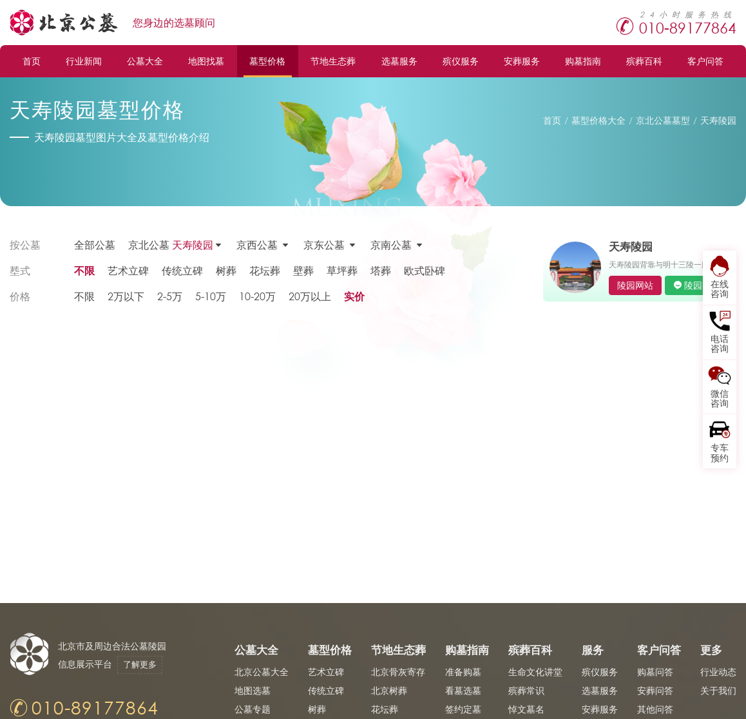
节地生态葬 (333, 61)
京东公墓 (324, 244)
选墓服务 (399, 61)
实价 (354, 296)
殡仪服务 (461, 61)
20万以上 (310, 296)
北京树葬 (389, 690)
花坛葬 (264, 270)
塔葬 (380, 270)
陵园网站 (635, 285)
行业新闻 (84, 61)
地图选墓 (252, 690)
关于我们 (718, 690)
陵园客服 (702, 285)
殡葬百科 (644, 61)
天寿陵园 (718, 120)
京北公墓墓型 (663, 120)
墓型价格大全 (598, 120)
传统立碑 (182, 270)
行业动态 (718, 672)
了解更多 (140, 664)
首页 (32, 61)
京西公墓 (257, 244)
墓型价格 (267, 61)
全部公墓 (94, 244)
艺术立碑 (128, 270)
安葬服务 (522, 61)
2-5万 (169, 296)
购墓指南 (583, 61)
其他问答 (655, 709)
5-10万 (210, 296)
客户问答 (705, 61)
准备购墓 (463, 672)
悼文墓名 (526, 709)
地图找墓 (206, 61)
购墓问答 (655, 672)
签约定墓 (463, 709)
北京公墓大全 (261, 672)
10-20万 (257, 296)
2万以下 (126, 296)
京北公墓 (170, 245)
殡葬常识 (526, 690)
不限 (84, 270)
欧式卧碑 (424, 270)
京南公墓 (391, 244)
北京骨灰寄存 (398, 672)
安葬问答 (655, 690)
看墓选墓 (463, 690)
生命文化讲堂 (535, 672)
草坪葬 (342, 270)
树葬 (226, 270)
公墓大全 (145, 61)
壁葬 (303, 270)
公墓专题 (252, 709)
